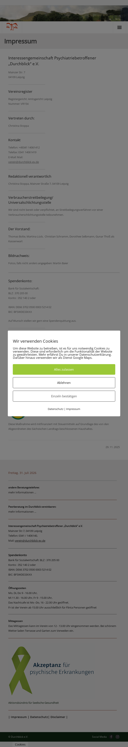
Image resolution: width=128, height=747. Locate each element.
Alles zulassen (64, 369)
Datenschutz (55, 409)
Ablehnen (64, 383)
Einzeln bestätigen (64, 396)
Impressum (73, 409)
